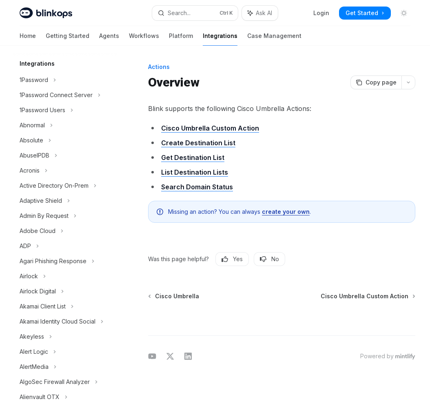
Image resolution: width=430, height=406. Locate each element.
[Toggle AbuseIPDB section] (65, 155)
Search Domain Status (197, 187)
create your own (286, 211)
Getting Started (67, 39)
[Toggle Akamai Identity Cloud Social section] (65, 321)
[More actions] (408, 82)
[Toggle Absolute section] (65, 140)
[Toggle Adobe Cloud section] (65, 231)
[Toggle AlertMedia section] (65, 366)
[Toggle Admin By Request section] (65, 216)
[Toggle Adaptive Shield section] (65, 200)
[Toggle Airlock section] (65, 276)
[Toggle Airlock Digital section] (65, 291)
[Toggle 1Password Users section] (65, 110)
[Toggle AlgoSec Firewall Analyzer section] (65, 382)
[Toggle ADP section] (65, 246)
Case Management (274, 39)
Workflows (144, 39)
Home (28, 39)
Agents (109, 39)
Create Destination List (198, 143)
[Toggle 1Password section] (65, 80)
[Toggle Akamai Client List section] (65, 306)
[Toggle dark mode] (403, 13)
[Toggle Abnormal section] (65, 125)
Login (321, 12)
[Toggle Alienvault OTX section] (65, 397)
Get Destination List (192, 157)
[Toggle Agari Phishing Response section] (65, 261)
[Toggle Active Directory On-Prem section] (65, 185)
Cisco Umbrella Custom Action (210, 128)
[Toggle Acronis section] (65, 170)
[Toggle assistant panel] (260, 13)
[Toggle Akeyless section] (65, 336)
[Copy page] (375, 82)
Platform (181, 39)
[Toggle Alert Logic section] (65, 351)
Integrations (220, 39)
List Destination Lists (194, 172)
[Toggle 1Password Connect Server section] (65, 95)
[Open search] (195, 13)
